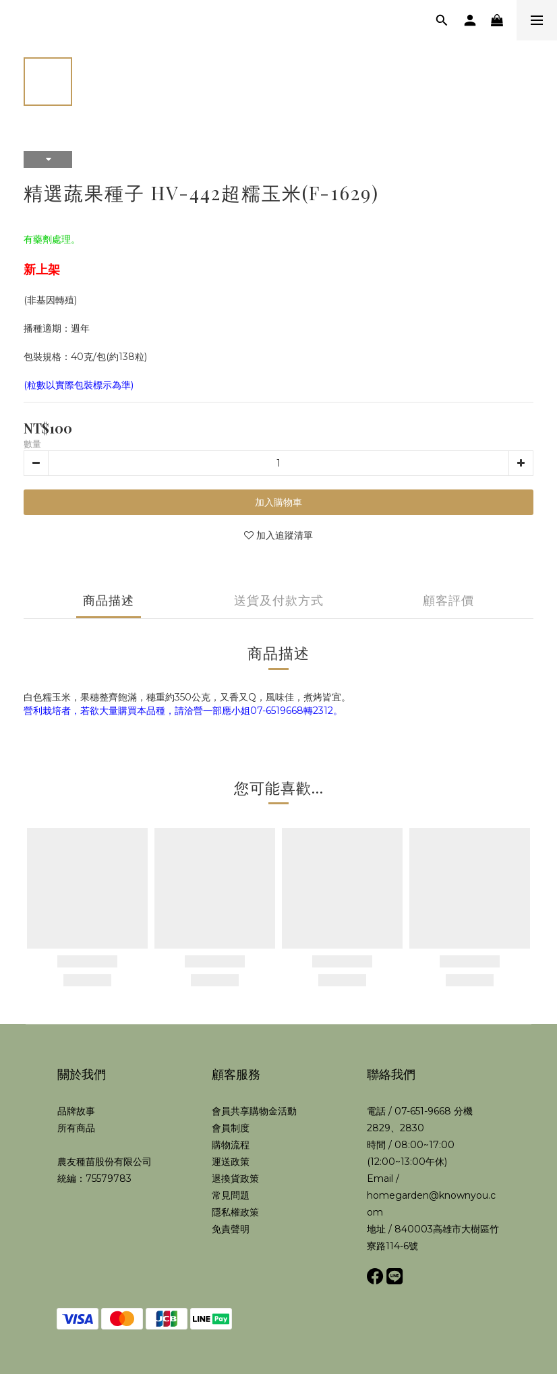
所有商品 (76, 1128)
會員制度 (231, 1128)
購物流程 (231, 1145)
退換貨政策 (235, 1178)
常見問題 (231, 1195)
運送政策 (231, 1162)
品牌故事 (76, 1111)
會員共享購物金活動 (254, 1111)
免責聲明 (231, 1229)
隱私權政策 (235, 1212)
